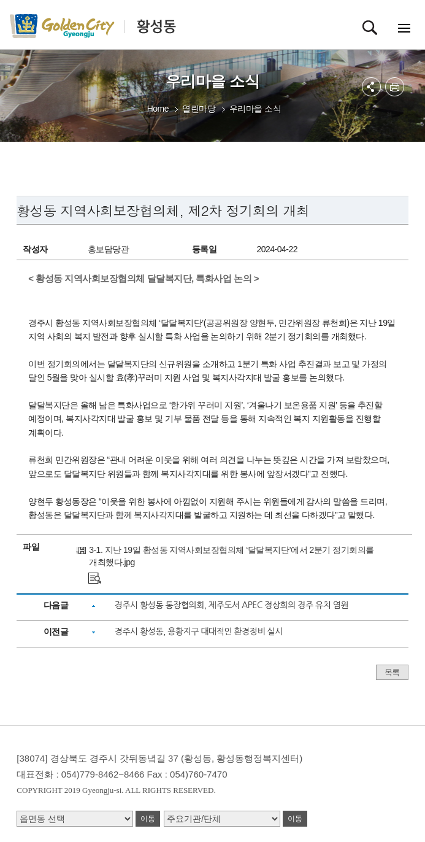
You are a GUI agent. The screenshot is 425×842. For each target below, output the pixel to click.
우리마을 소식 (255, 109)
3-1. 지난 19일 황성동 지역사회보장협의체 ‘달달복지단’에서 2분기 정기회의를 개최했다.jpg (231, 556)
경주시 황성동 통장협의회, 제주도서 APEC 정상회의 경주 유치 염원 (231, 605)
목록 (392, 672)
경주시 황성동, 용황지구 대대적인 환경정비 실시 (199, 631)
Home (158, 109)
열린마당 (198, 109)
